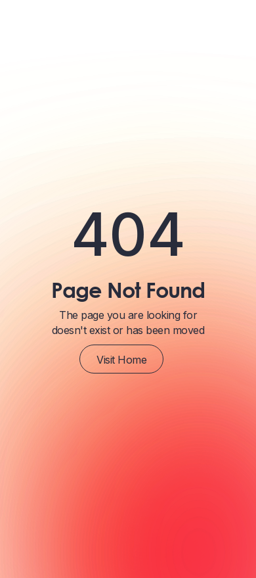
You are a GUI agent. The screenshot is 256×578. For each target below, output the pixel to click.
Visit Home (121, 359)
